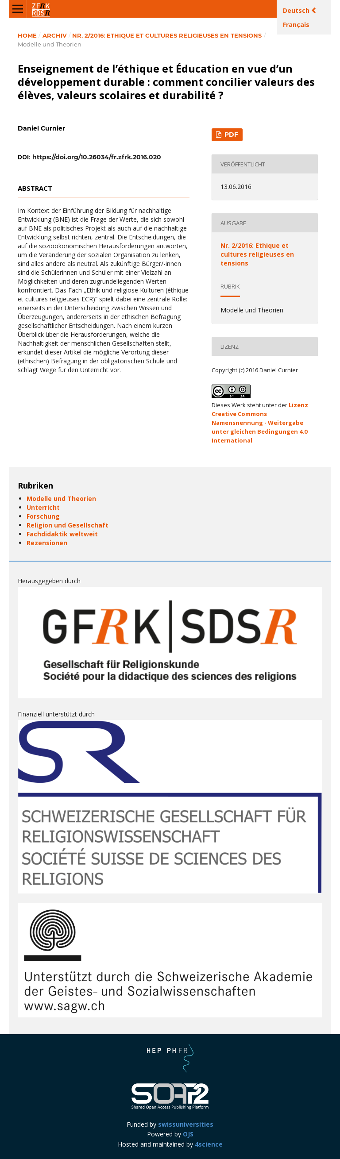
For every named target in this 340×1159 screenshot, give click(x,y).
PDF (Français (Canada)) (227, 136)
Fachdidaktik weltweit (62, 534)
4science (209, 1144)
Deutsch (297, 10)
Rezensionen (47, 543)
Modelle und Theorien (61, 498)
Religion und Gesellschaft (67, 525)
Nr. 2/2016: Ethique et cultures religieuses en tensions (167, 35)
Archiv (54, 35)
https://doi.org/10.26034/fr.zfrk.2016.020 (96, 157)
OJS (188, 1134)
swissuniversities (185, 1124)
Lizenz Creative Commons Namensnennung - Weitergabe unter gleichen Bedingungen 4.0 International (260, 422)
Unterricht (43, 507)
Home (27, 35)
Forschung (43, 516)
